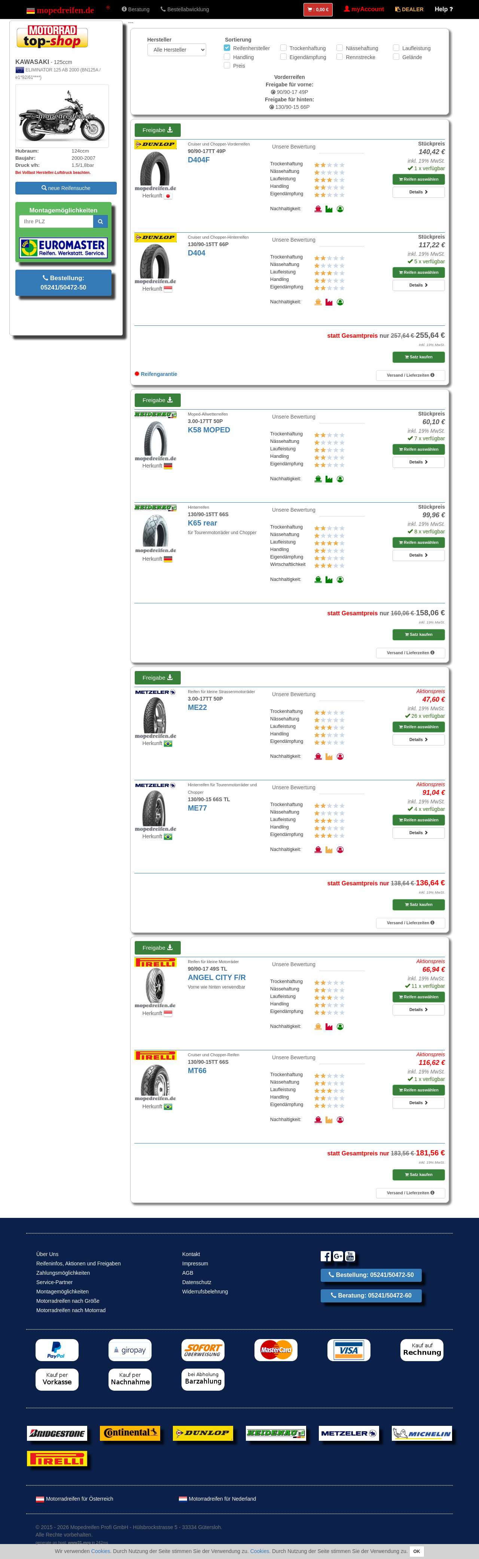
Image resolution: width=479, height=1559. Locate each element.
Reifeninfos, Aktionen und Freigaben (78, 1264)
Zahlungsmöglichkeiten (63, 1273)
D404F (199, 160)
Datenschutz (196, 1282)
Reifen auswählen (419, 179)
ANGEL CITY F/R (217, 977)
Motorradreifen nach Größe (68, 1301)
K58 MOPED (209, 430)
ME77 (197, 808)
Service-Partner (54, 1282)
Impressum (195, 1264)
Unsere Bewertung (293, 147)
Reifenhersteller (251, 48)
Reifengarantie (155, 374)
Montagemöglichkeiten (62, 1292)
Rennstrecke (360, 57)
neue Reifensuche (66, 188)
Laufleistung (416, 48)
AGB (187, 1273)
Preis (239, 66)
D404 (196, 253)
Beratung (136, 9)
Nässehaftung (362, 48)
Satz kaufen (419, 357)
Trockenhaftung (308, 48)
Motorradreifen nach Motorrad (71, 1310)
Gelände (412, 57)
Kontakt (191, 1254)
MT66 (197, 1070)
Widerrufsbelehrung (205, 1292)
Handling (243, 57)
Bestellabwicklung (185, 9)
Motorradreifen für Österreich (74, 1499)
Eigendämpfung (308, 57)
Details (418, 192)
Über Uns (47, 1254)
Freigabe (158, 130)
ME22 (197, 707)
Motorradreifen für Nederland (217, 1499)
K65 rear (202, 523)
